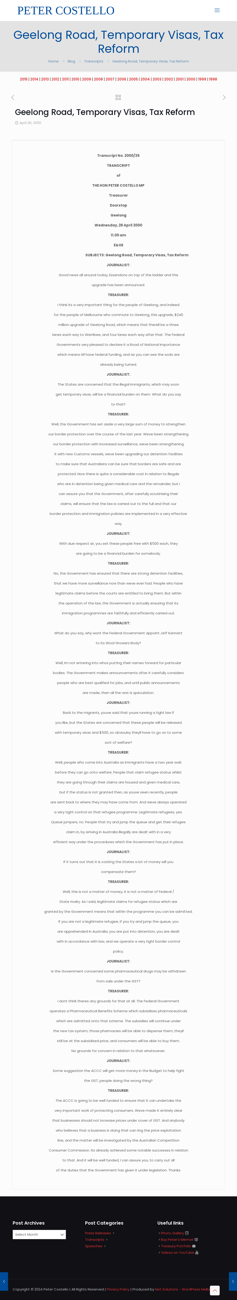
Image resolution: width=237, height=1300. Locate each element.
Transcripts (93, 61)
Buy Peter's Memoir (177, 1239)
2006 (121, 79)
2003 (157, 79)
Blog (71, 61)
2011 (65, 79)
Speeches (93, 1246)
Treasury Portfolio (176, 1246)
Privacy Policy (118, 1289)
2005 (133, 79)
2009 (86, 79)
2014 (34, 79)
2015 (24, 79)
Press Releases (98, 1233)
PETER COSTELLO (66, 10)
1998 (213, 79)
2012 (55, 79)
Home (53, 61)
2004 (145, 79)
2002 (168, 79)
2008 (98, 79)
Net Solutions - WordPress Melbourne (187, 1289)
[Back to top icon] (215, 1290)
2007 (110, 79)
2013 (45, 79)
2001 (180, 79)
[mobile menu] (217, 10)
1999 (202, 79)
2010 (75, 79)
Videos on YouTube (177, 1252)
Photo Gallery (172, 1233)
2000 (190, 79)
